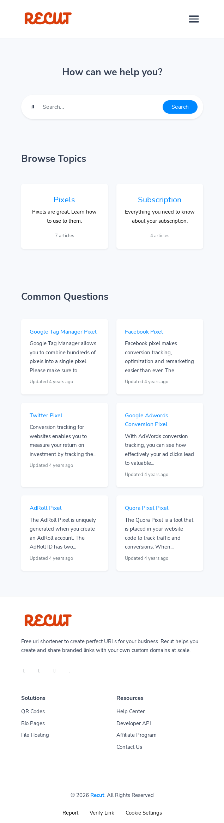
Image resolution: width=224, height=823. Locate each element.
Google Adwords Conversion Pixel (146, 420)
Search (180, 107)
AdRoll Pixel (46, 508)
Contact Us (129, 747)
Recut (97, 795)
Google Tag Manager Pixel (63, 332)
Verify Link (102, 812)
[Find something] (100, 107)
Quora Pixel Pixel (147, 508)
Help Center (130, 711)
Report (70, 812)
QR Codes (33, 711)
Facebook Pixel (144, 332)
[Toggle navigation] (193, 19)
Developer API (133, 723)
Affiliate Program (136, 735)
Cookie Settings (144, 812)
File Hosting (35, 735)
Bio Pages (33, 723)
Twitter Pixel (46, 415)
